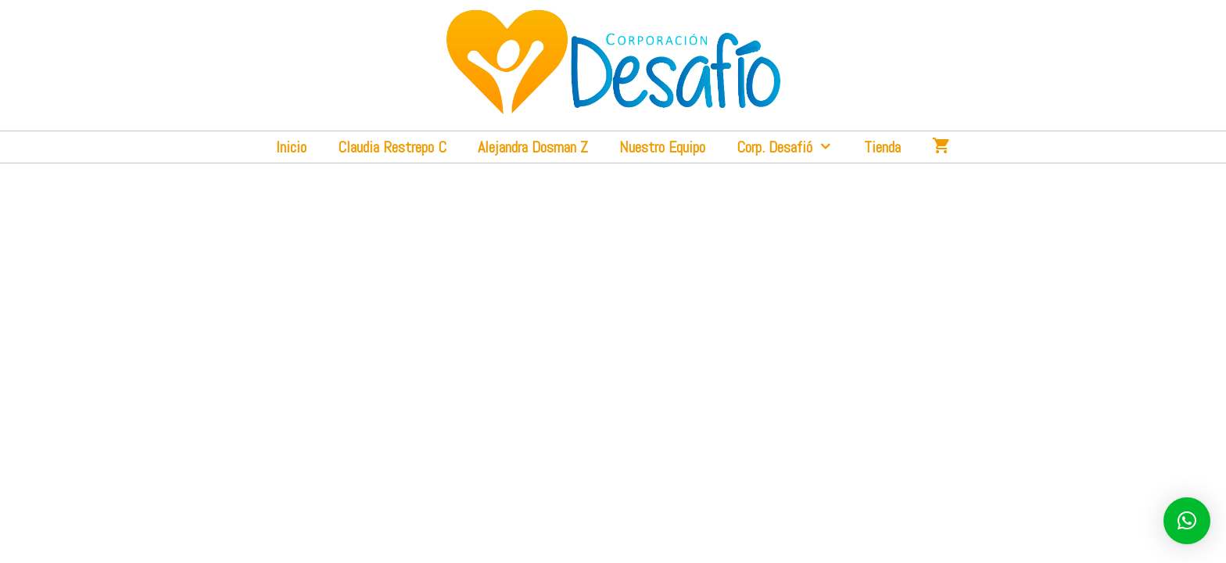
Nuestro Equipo (662, 147)
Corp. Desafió (792, 147)
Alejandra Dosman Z (533, 147)
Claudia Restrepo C (392, 147)
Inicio (291, 147)
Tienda (882, 147)
